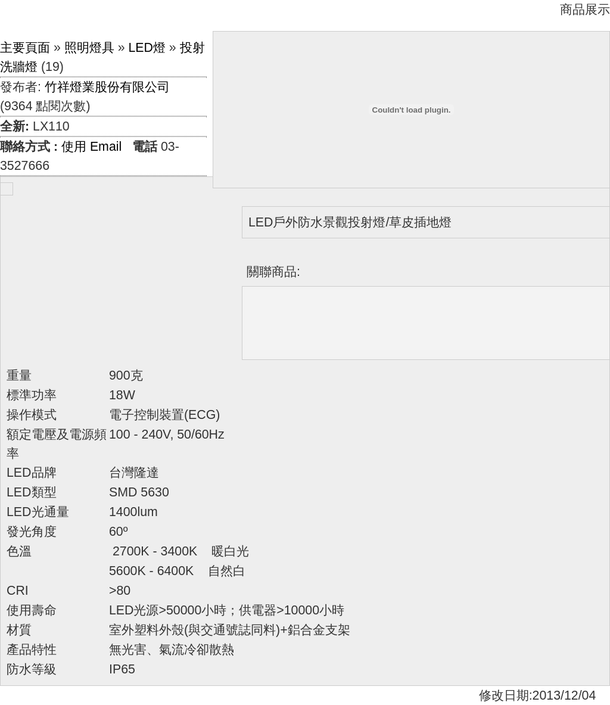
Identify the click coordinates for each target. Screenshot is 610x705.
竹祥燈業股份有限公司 (107, 87)
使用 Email (91, 146)
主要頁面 (25, 48)
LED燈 (147, 48)
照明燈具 (89, 48)
